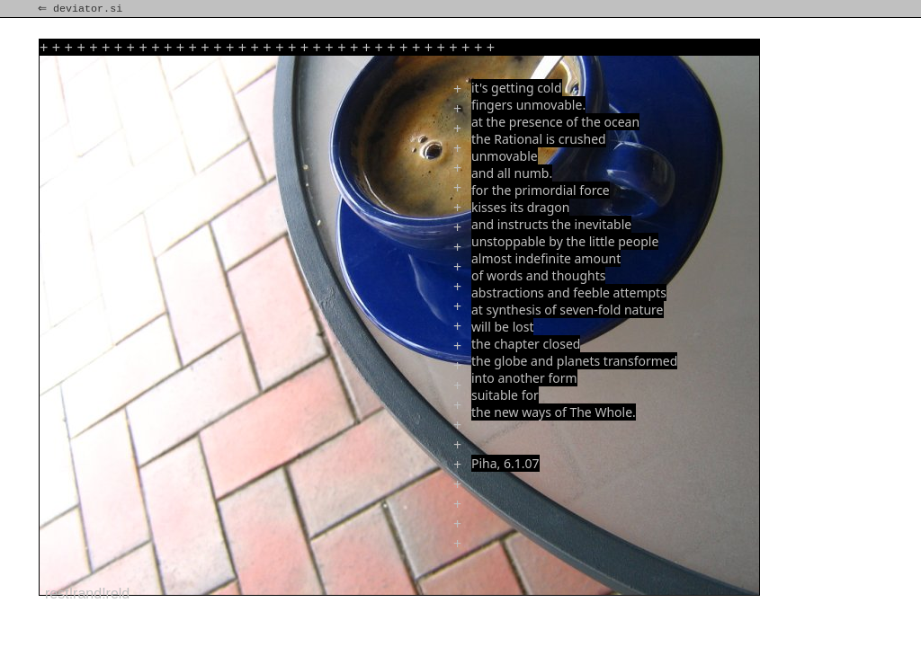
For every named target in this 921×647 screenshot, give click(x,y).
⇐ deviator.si (82, 9)
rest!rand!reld (87, 593)
